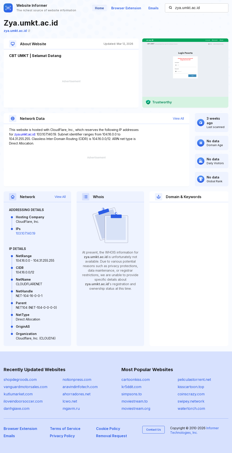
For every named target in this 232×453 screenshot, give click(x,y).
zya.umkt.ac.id (17, 31)
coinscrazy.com (191, 394)
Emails (153, 8)
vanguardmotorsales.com (25, 386)
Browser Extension (126, 8)
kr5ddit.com (131, 386)
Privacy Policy (62, 436)
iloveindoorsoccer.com (23, 401)
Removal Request (111, 436)
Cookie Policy (108, 428)
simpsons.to (131, 394)
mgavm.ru (71, 408)
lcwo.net (70, 401)
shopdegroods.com (20, 379)
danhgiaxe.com (16, 408)
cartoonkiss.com (135, 379)
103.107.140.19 (25, 233)
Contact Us (153, 429)
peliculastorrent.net (194, 379)
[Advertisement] (71, 94)
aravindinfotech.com (80, 386)
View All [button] (178, 118)
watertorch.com (191, 408)
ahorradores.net (76, 394)
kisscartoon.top (191, 386)
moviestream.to (134, 401)
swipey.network (191, 401)
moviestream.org (135, 408)
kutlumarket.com (18, 394)
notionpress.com (77, 379)
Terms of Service (65, 428)
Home (99, 8)
